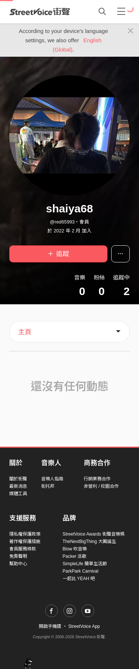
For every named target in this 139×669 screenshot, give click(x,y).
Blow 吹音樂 (75, 549)
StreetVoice (39, 11)
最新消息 (18, 486)
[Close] (130, 31)
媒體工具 (18, 493)
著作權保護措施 (24, 541)
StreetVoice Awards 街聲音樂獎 (94, 534)
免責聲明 (18, 556)
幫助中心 (18, 563)
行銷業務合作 (97, 478)
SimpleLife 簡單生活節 (85, 563)
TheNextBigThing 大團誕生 (89, 541)
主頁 (25, 332)
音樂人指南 (52, 478)
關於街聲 (18, 478)
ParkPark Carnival (81, 571)
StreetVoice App (84, 626)
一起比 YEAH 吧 (79, 578)
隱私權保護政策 (24, 534)
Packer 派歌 (75, 556)
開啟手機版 (50, 626)
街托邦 (47, 486)
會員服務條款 (22, 549)
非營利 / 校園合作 (101, 486)
